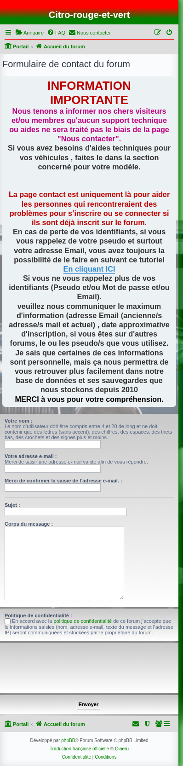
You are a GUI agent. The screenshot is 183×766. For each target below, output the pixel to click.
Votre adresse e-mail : (31, 456)
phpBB (68, 740)
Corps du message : (29, 524)
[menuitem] (29, 32)
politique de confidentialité (83, 621)
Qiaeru (122, 748)
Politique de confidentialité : (38, 615)
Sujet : (12, 505)
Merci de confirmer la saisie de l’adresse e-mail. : (63, 480)
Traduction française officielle (79, 748)
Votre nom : (18, 421)
